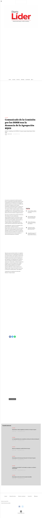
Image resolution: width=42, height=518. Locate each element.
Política (18, 79)
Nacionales (28, 79)
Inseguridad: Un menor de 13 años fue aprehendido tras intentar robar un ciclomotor (32, 234)
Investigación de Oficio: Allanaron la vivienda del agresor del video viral (31, 228)
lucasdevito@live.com (21, 513)
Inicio (10, 79)
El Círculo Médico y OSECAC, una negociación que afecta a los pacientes (32, 211)
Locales (13, 79)
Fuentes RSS (30, 496)
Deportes (22, 79)
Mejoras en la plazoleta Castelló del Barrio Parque (21, 448)
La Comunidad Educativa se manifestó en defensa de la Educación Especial (25, 439)
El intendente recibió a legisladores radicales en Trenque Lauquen (24, 429)
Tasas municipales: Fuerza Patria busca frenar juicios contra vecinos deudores (31, 217)
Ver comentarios (12, 399)
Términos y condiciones (21, 496)
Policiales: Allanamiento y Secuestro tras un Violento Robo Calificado (32, 223)
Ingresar (36, 496)
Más (32, 79)
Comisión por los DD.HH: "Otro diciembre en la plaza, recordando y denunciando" (24, 468)
